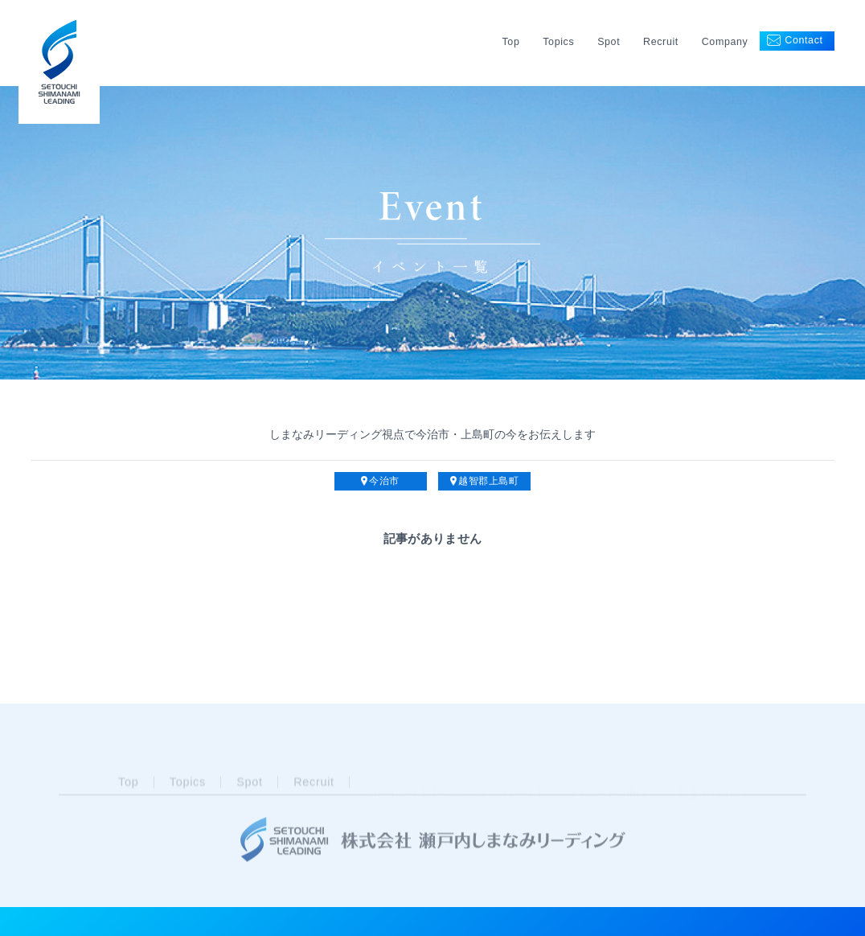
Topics (558, 41)
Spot (608, 41)
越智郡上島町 (484, 481)
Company (725, 41)
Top (510, 41)
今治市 (380, 481)
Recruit (660, 41)
